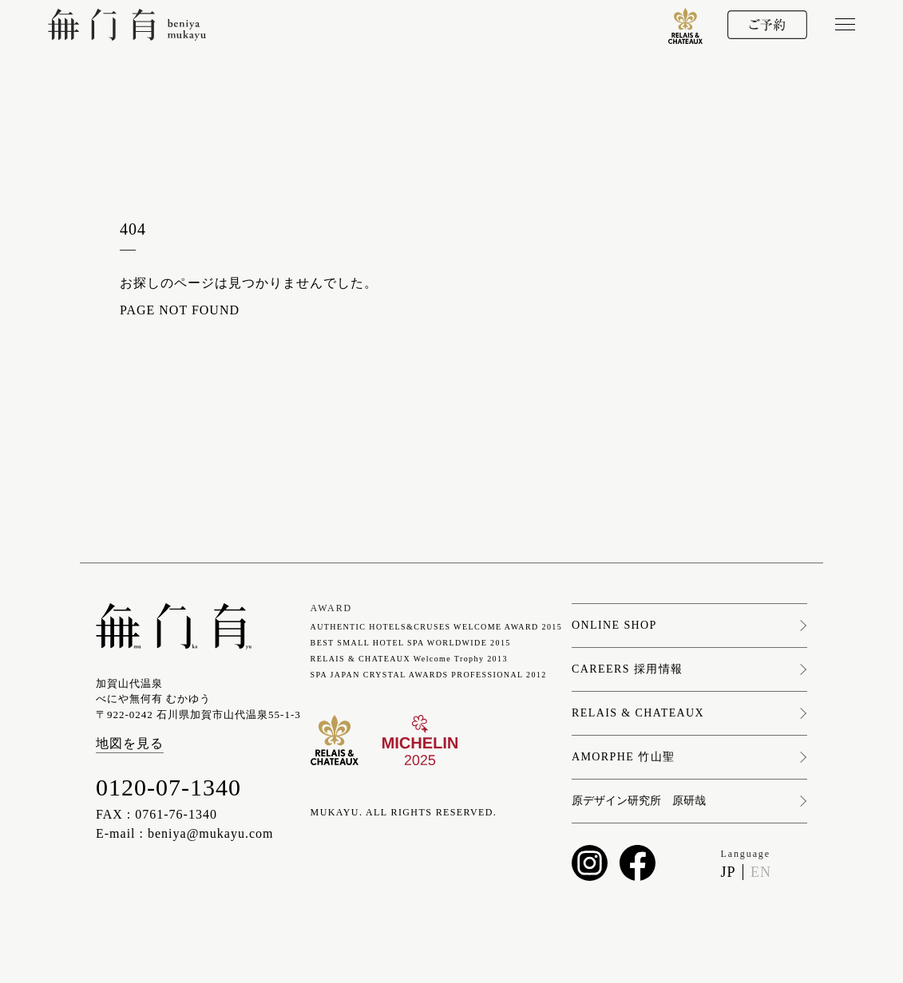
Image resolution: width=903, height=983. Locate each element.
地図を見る (130, 743)
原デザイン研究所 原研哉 (639, 801)
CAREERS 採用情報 (627, 669)
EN (761, 872)
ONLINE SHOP (614, 625)
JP (727, 872)
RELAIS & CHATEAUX (638, 713)
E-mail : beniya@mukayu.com (184, 833)
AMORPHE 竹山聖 (623, 757)
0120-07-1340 (168, 787)
